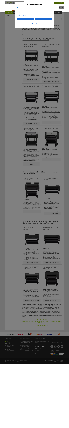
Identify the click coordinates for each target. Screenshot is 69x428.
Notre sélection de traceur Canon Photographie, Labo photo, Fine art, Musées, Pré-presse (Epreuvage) (40, 222)
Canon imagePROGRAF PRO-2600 (32, 211)
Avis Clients (9, 346)
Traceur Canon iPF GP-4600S (32, 262)
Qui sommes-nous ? (10, 345)
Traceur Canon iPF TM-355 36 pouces (51, 81)
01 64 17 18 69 (40, 346)
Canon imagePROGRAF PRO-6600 (52, 262)
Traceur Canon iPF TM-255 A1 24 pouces (31, 164)
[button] (61, 19)
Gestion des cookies (10, 350)
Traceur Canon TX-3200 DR (31, 123)
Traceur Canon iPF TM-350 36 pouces (31, 80)
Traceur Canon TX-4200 (51, 122)
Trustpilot (8, 15)
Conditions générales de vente (50, 360)
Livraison (8, 349)
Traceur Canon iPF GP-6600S (52, 213)
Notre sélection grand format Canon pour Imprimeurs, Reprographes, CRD (40, 172)
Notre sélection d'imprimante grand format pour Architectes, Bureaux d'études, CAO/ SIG (38, 39)
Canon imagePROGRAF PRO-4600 (32, 300)
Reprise (8, 348)
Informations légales (59, 360)
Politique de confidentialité (58, 361)
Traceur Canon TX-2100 (51, 159)
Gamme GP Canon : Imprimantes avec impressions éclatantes (26, 348)
